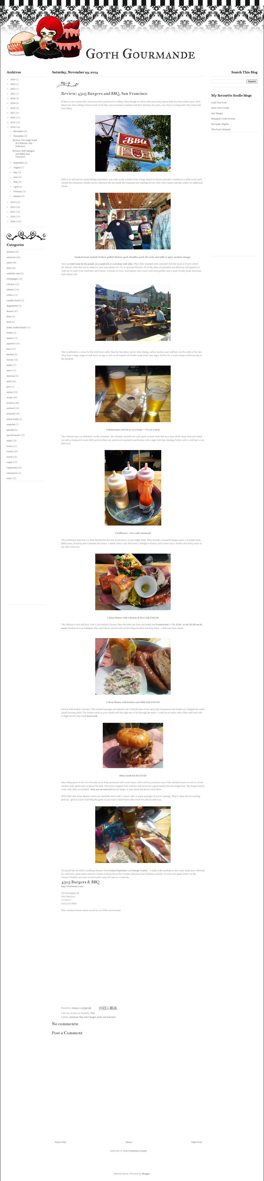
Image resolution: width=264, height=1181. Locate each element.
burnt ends (92, 716)
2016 (13, 117)
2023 (13, 84)
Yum (92, 1013)
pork (99, 1017)
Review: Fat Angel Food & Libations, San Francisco (25, 143)
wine (9, 478)
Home (129, 1142)
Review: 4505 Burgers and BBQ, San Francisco (24, 153)
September (19, 162)
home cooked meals (16, 327)
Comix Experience (118, 870)
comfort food (13, 300)
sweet (9, 446)
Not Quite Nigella (220, 124)
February (18, 191)
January (17, 196)
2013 (13, 202)
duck (9, 321)
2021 (13, 93)
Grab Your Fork (219, 102)
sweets (10, 451)
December (18, 131)
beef (86, 1017)
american (73, 1017)
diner (9, 316)
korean (10, 359)
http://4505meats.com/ (72, 886)
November (18, 135)
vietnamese (12, 473)
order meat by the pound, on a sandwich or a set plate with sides (101, 263)
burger (93, 1017)
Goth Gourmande (140, 53)
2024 (13, 79)
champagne (12, 278)
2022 (13, 88)
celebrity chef (13, 273)
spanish (10, 429)
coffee (10, 295)
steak (9, 440)
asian (9, 262)
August (17, 167)
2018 (13, 108)
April (16, 186)
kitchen (10, 354)
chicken (10, 284)
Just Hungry (217, 113)
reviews (10, 402)
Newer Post (60, 1142)
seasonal (11, 413)
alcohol (10, 251)
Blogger (146, 1173)
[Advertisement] (22, 544)
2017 (13, 112)
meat (9, 370)
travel (9, 456)
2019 (13, 103)
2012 (13, 207)
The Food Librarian (220, 129)
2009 (13, 221)
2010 (13, 216)
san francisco (109, 1017)
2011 (13, 211)
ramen (10, 392)
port (9, 386)
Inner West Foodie (220, 107)
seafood (10, 408)
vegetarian (12, 467)
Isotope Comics (139, 870)
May (15, 181)
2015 (13, 122)
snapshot (11, 424)
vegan (9, 462)
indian (10, 332)
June (15, 177)
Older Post (196, 1142)
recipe (10, 397)
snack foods (12, 419)
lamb (9, 365)
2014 (13, 127)
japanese (11, 343)
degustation (12, 305)
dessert (10, 311)
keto (9, 348)
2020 (13, 98)
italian (10, 338)
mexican (11, 375)
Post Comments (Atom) (135, 1150)
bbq (81, 1017)
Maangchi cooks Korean (223, 118)
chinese (10, 289)
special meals (13, 435)
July (15, 172)
